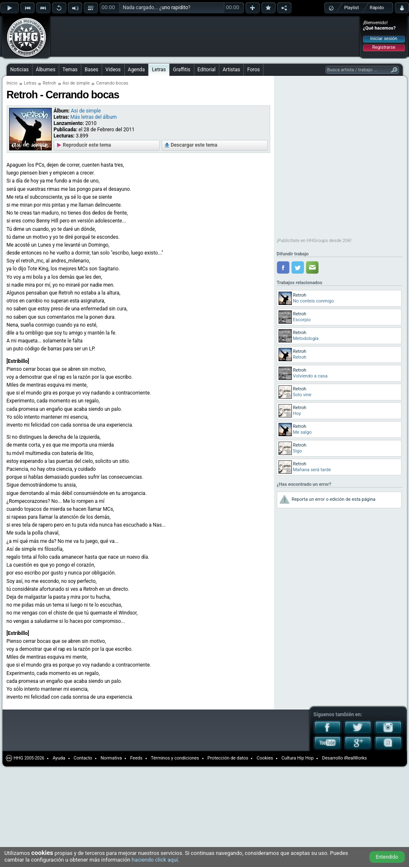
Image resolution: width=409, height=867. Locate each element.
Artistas (231, 69)
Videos (113, 69)
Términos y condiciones (175, 758)
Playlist (351, 7)
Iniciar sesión (383, 38)
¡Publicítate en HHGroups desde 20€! (314, 240)
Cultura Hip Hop (297, 758)
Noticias (19, 69)
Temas (70, 69)
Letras (159, 69)
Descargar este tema (194, 145)
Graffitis (182, 69)
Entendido (387, 857)
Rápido (377, 7)
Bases (91, 69)
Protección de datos (228, 758)
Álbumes (45, 69)
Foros (253, 69)
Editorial (207, 69)
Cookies (264, 758)
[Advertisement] (105, 29)
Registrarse (383, 47)
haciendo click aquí (155, 860)
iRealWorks (355, 758)
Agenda (136, 69)
